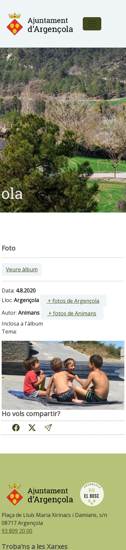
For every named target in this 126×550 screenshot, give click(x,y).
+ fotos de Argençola (73, 300)
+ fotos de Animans (71, 313)
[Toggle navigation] (92, 23)
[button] (48, 428)
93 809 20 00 (17, 530)
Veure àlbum (22, 269)
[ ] (73, 300)
